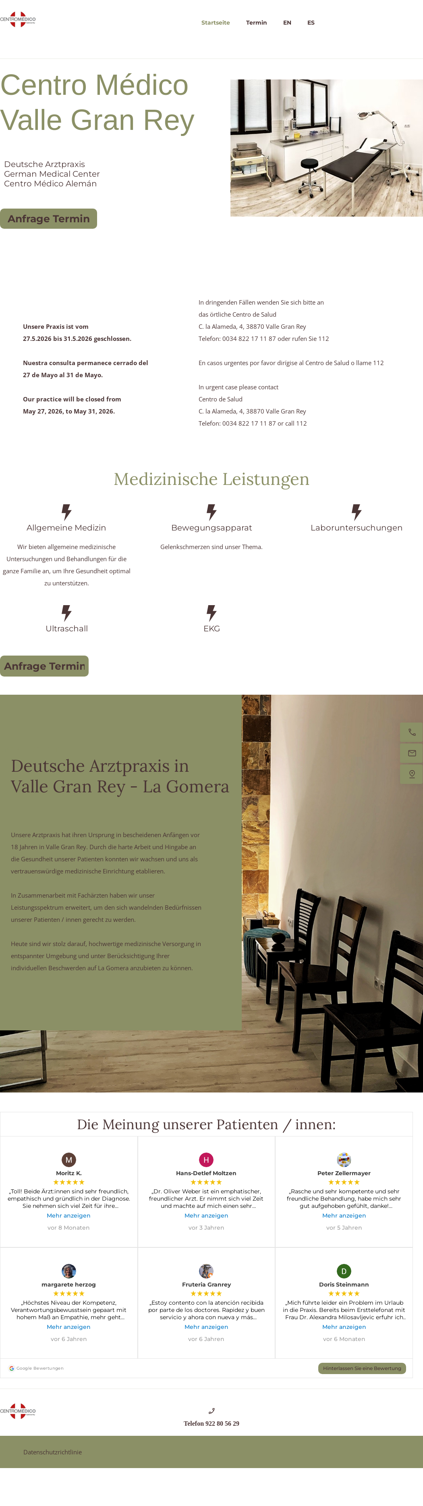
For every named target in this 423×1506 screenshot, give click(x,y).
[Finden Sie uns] (411, 774)
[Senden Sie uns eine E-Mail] (411, 753)
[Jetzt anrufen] (411, 732)
